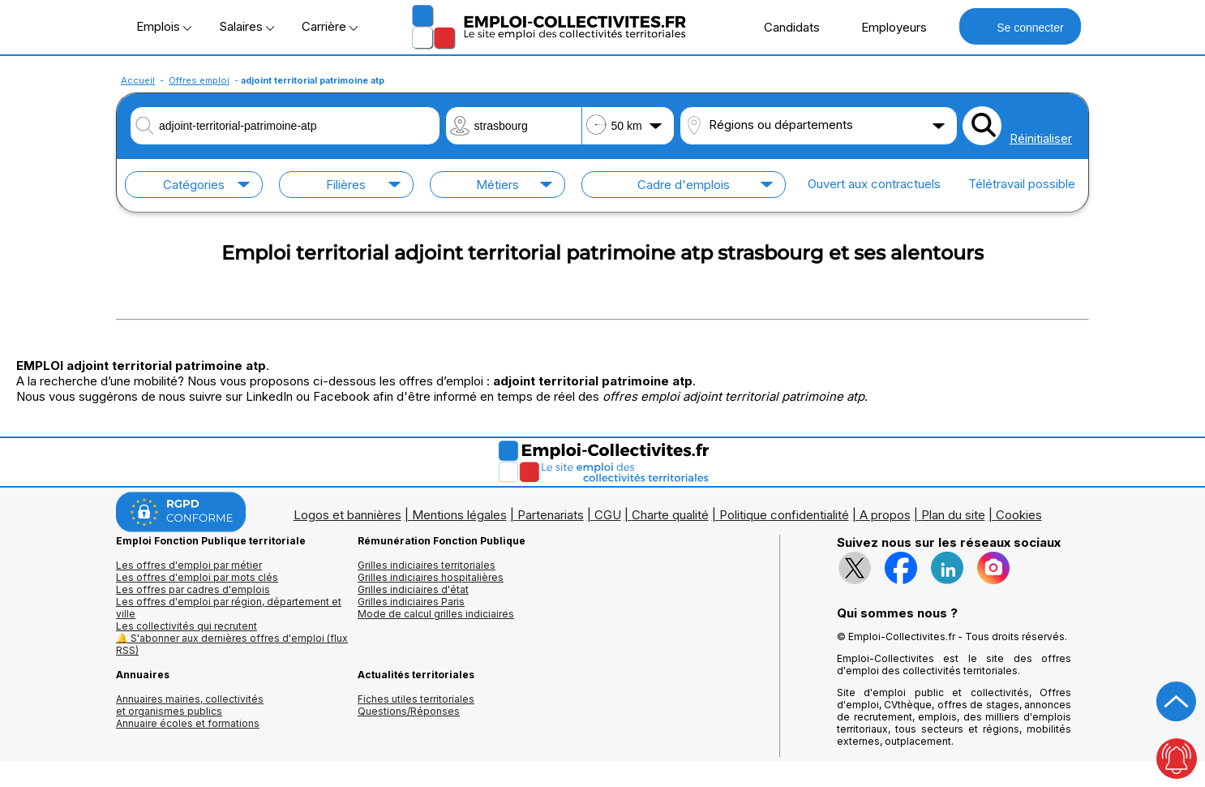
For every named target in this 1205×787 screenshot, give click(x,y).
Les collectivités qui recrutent (186, 626)
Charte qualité (670, 515)
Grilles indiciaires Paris (411, 602)
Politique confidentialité (784, 515)
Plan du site (953, 515)
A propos (885, 515)
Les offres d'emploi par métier (189, 565)
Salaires (246, 26)
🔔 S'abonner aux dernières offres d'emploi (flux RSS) (232, 644)
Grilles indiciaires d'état (413, 589)
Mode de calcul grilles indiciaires (436, 614)
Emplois (163, 26)
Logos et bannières (347, 515)
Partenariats (550, 515)
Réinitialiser (1041, 138)
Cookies (1019, 515)
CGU (607, 515)
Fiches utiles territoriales (416, 699)
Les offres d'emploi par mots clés (197, 577)
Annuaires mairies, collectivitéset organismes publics (190, 705)
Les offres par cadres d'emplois (193, 589)
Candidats (783, 27)
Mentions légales (459, 515)
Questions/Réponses (409, 711)
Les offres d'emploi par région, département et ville (228, 608)
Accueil (138, 80)
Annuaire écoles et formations (187, 723)
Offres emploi (199, 80)
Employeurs (885, 27)
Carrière (330, 26)
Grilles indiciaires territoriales (426, 565)
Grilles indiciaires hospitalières (431, 577)
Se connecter (1019, 26)
